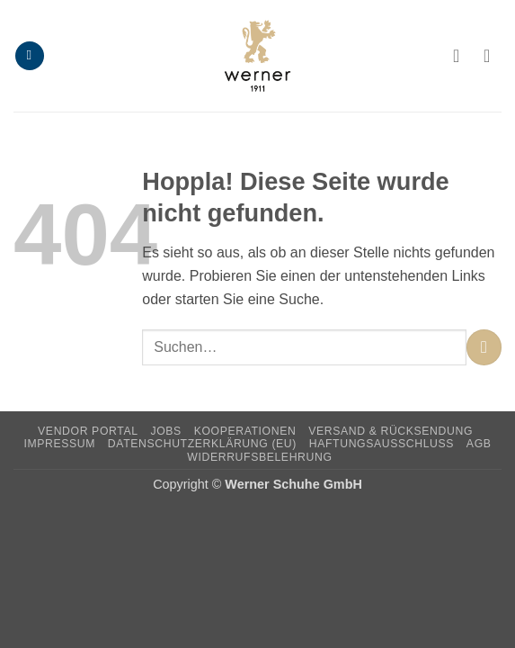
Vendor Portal (88, 431)
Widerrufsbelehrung (259, 457)
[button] (29, 56)
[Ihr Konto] (462, 56)
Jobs (165, 431)
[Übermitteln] (484, 346)
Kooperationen (245, 431)
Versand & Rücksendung (390, 431)
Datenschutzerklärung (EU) (202, 443)
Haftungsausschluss (381, 443)
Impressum (59, 443)
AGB (479, 443)
